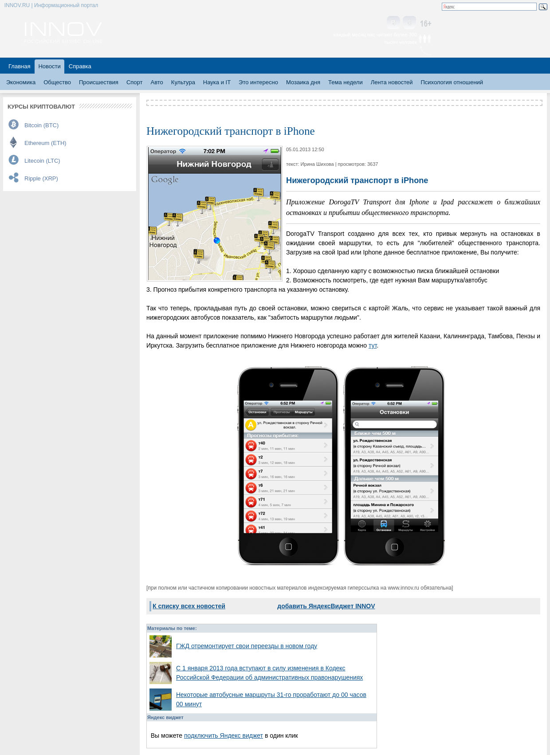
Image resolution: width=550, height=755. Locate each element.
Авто (156, 82)
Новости (49, 66)
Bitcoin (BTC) (41, 125)
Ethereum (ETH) (45, 143)
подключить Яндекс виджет (223, 735)
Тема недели (345, 82)
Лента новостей (392, 82)
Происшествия (98, 82)
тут (373, 345)
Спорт (134, 82)
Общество (57, 82)
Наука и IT (217, 82)
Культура (183, 82)
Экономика (20, 82)
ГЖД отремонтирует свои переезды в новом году (246, 645)
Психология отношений (451, 82)
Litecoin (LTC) (42, 160)
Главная (19, 66)
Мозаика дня (303, 82)
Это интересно (258, 82)
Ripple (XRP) (41, 178)
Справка (80, 66)
